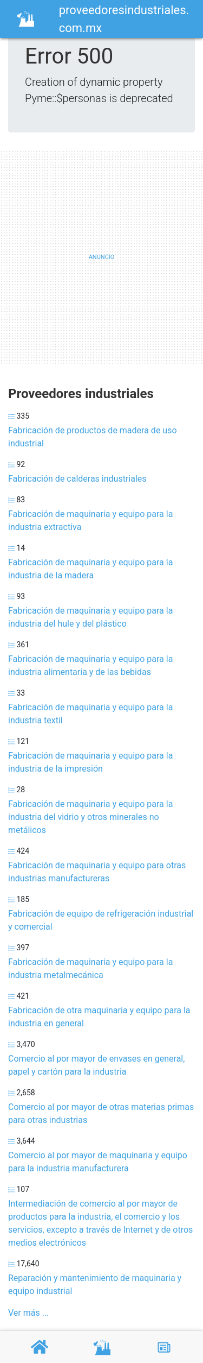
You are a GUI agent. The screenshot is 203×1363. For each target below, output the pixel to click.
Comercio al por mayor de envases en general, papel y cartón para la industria (96, 1065)
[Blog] (164, 1347)
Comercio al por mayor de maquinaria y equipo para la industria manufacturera (97, 1161)
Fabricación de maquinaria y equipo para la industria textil (90, 713)
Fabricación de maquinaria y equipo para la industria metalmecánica (90, 968)
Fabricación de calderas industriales (77, 479)
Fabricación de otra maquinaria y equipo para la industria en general (99, 1016)
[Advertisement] (101, 257)
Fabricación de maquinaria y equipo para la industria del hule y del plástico (90, 617)
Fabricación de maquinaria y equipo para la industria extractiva (90, 520)
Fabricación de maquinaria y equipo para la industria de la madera (90, 568)
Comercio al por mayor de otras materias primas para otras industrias (101, 1113)
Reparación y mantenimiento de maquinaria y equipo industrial (94, 1284)
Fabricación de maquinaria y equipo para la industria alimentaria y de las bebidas (90, 665)
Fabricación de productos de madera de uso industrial (92, 437)
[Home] (25, 18)
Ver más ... (28, 1313)
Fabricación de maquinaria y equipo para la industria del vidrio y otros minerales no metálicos (90, 817)
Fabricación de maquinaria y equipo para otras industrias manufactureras (97, 872)
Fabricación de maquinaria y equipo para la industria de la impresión (90, 762)
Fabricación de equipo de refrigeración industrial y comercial (100, 920)
